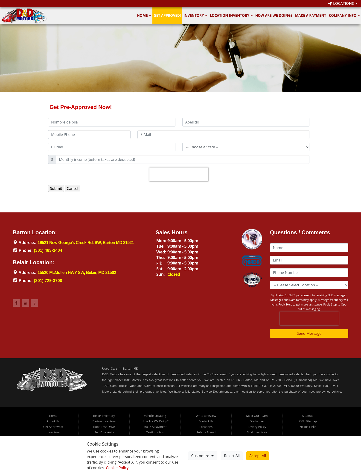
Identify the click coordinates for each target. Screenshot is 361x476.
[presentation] (178, 174)
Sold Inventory (257, 432)
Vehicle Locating (155, 416)
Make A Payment (310, 15)
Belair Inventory (104, 416)
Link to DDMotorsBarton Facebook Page (16, 303)
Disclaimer (257, 421)
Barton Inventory (104, 421)
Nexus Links (308, 427)
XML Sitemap (308, 421)
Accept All (257, 455)
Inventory (195, 15)
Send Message (309, 333)
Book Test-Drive (104, 427)
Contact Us (205, 421)
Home (144, 15)
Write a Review (206, 416)
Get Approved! (167, 15)
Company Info (344, 15)
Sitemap (308, 416)
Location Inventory (231, 15)
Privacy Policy (257, 427)
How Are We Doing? (273, 15)
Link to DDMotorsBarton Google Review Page (34, 303)
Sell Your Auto (104, 432)
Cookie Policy (117, 467)
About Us (53, 421)
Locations (341, 3)
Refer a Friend (206, 432)
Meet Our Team (257, 416)
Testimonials (155, 432)
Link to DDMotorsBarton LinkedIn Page (25, 303)
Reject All (232, 455)
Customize (202, 455)
